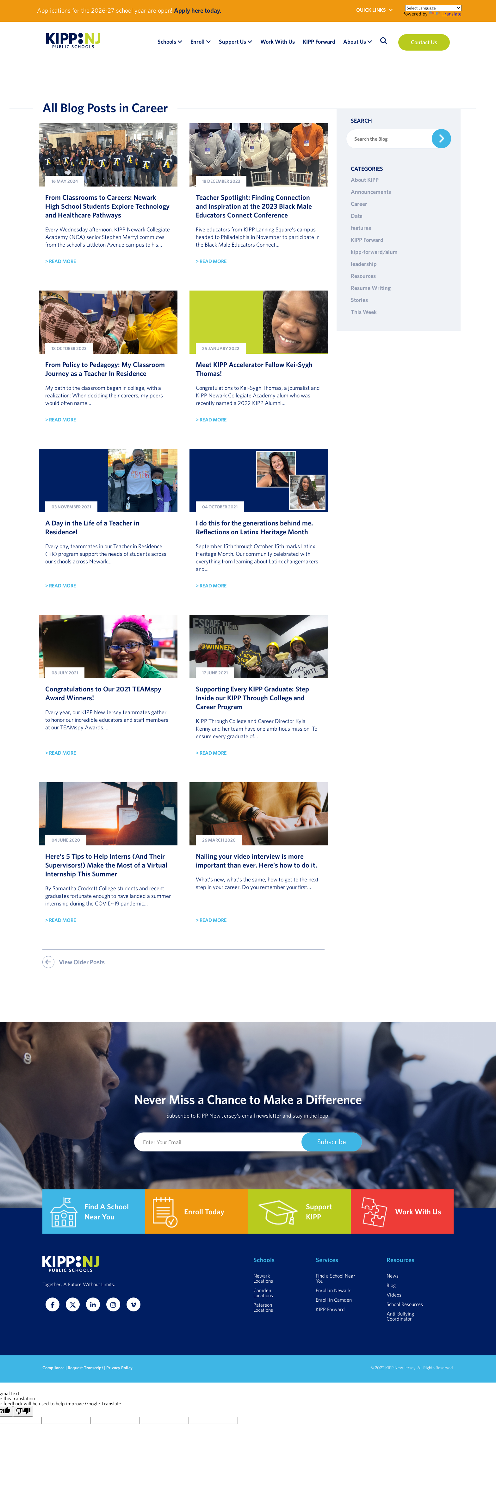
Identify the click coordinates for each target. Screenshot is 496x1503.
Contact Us (424, 42)
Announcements (371, 191)
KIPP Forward (367, 239)
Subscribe (331, 1141)
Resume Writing (371, 288)
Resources (363, 276)
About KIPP (365, 179)
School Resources (405, 1304)
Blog (391, 1285)
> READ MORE (60, 261)
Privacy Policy (119, 1367)
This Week (364, 312)
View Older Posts (73, 962)
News (393, 1276)
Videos (394, 1294)
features (361, 227)
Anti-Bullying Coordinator (400, 1316)
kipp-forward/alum (374, 251)
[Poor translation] (23, 1411)
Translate (445, 13)
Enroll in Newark (333, 1290)
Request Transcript (85, 1367)
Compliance (53, 1367)
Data (357, 215)
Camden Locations (263, 1292)
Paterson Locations (263, 1307)
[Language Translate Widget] (433, 8)
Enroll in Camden (334, 1300)
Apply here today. (197, 10)
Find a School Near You (335, 1278)
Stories (359, 300)
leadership (364, 264)
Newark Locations (263, 1278)
